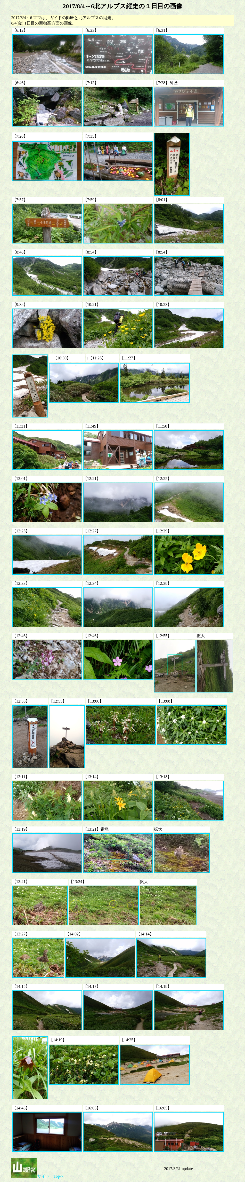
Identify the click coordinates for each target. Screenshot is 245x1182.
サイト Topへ (37, 1176)
